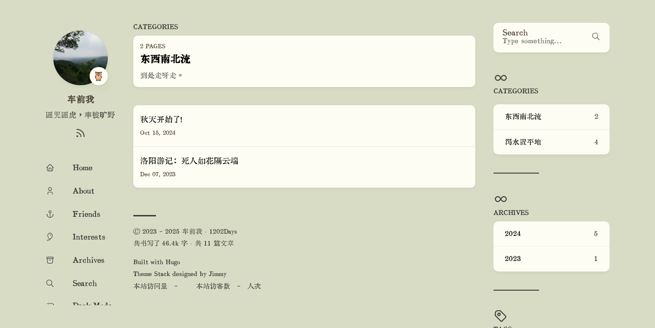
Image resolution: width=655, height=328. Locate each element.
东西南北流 (551, 117)
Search (515, 32)
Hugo (173, 261)
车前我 (80, 99)
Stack (162, 273)
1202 (216, 231)
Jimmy (218, 273)
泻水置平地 (551, 142)
